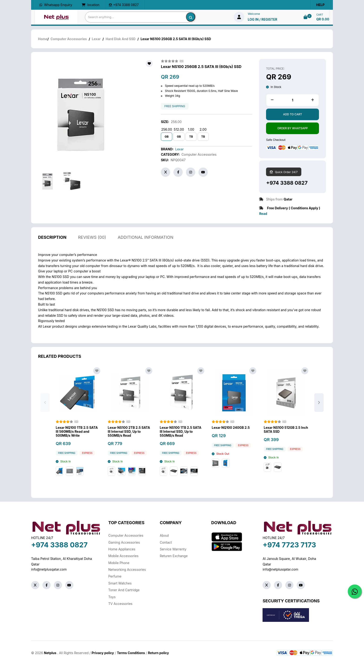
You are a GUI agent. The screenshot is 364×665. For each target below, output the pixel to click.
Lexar (96, 39)
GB (167, 136)
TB (191, 136)
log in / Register (262, 19)
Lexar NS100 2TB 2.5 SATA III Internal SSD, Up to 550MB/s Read (129, 438)
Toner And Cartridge (124, 590)
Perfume (114, 576)
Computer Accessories (69, 39)
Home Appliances (121, 549)
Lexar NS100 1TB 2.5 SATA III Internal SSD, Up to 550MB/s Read (180, 438)
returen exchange (174, 556)
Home (42, 39)
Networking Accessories (127, 569)
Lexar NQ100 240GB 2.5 (231, 434)
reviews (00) (92, 244)
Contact (166, 542)
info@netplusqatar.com (49, 569)
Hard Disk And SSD (121, 39)
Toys (112, 597)
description (52, 244)
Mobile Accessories (123, 556)
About (164, 535)
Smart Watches (120, 583)
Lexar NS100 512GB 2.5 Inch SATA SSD (286, 436)
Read (263, 214)
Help (320, 5)
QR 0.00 (322, 19)
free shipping (174, 106)
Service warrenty (173, 549)
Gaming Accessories (124, 542)
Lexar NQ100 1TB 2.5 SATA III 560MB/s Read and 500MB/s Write (77, 438)
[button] (319, 409)
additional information (145, 244)
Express (87, 459)
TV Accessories (120, 604)
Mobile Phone (119, 563)
